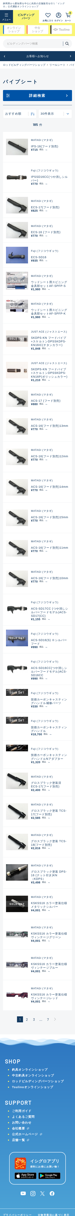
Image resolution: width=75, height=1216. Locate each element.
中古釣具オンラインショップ (33, 1075)
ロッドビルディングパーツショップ (24, 64)
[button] (4, 56)
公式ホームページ (25, 1134)
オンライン (14, 29)
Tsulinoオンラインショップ (32, 1087)
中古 (37, 29)
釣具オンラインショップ (30, 1069)
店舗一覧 (18, 1140)
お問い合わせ (21, 1122)
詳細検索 (37, 96)
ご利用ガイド (21, 1111)
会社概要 (18, 1128)
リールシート (57, 64)
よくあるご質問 (23, 1116)
